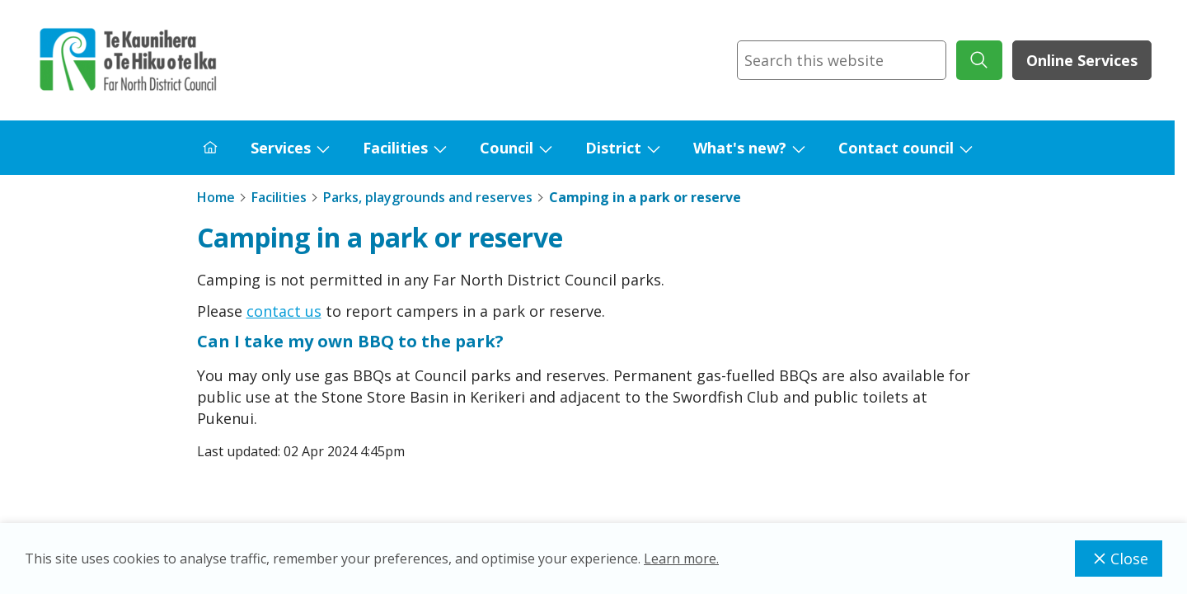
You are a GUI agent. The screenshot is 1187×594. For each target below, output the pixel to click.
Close (1118, 558)
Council (506, 148)
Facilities (395, 148)
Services (281, 148)
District (613, 148)
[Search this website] (841, 60)
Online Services (1082, 60)
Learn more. (681, 558)
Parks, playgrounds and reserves (428, 197)
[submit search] (979, 60)
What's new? (739, 148)
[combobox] (841, 60)
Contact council (896, 148)
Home (216, 197)
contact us (283, 311)
